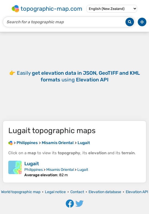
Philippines (33, 169)
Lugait (31, 164)
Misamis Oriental (60, 169)
